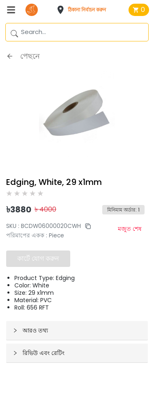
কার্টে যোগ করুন (38, 258)
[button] (83, 9)
